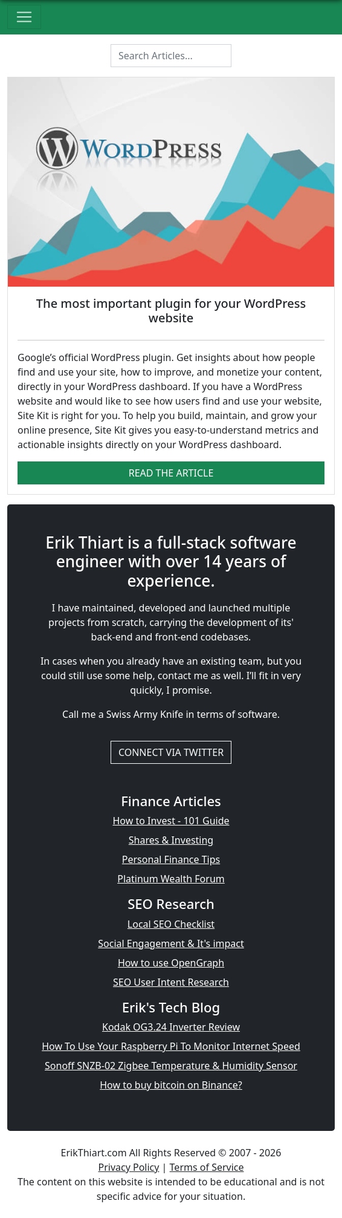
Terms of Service (207, 1167)
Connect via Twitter (171, 752)
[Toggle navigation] (24, 17)
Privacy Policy (128, 1167)
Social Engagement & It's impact (171, 943)
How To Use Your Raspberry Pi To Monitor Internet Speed (171, 1046)
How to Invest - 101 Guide (170, 820)
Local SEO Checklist (171, 924)
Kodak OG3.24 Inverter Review (171, 1027)
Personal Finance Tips (171, 859)
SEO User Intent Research (171, 982)
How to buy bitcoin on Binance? (171, 1085)
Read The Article (171, 473)
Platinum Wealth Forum (171, 878)
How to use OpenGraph (171, 962)
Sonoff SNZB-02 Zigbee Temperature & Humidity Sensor (171, 1065)
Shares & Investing (171, 840)
